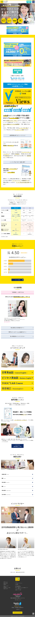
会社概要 (16, 584)
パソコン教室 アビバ (18, 588)
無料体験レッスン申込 (7, 587)
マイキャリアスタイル (18, 583)
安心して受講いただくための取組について (21, 587)
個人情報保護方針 (18, 586)
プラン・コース (6, 585)
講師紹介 (5, 584)
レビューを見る (17, 279)
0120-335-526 (18, 78)
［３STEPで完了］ (17, 446)
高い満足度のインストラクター (17, 336)
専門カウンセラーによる (17, 332)
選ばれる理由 (6, 583)
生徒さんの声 (6, 588)
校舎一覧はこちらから (18, 599)
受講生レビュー (6, 586)
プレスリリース (17, 585)
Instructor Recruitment (18, 612)
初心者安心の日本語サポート (17, 327)
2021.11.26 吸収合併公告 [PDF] (17, 572)
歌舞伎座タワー (18, 609)
